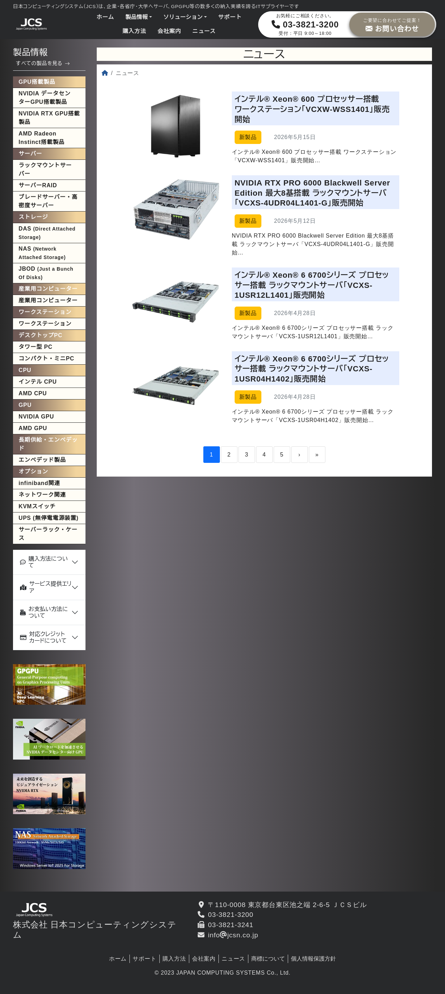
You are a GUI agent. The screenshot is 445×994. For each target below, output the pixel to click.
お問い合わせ (392, 24)
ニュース (204, 31)
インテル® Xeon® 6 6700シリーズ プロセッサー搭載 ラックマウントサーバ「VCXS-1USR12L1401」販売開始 (312, 285)
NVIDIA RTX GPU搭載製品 (49, 118)
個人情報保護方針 (313, 959)
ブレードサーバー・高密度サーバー (48, 201)
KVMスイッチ (37, 506)
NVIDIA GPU (36, 417)
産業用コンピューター (48, 300)
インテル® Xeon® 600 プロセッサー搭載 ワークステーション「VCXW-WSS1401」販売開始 (312, 109)
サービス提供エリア (45, 587)
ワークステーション (45, 324)
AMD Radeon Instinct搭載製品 (42, 138)
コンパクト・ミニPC (46, 358)
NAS (42, 253)
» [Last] (317, 455)
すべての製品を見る (43, 63)
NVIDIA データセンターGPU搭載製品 (45, 97)
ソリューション (183, 17)
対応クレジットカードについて (43, 637)
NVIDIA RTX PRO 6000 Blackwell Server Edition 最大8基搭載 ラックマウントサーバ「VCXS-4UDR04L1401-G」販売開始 (312, 192)
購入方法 (134, 31)
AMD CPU (33, 393)
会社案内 (169, 31)
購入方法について (44, 562)
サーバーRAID (38, 185)
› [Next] (299, 455)
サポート (230, 17)
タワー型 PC (35, 347)
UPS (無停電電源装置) (48, 518)
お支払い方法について (44, 612)
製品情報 (136, 17)
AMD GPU (33, 428)
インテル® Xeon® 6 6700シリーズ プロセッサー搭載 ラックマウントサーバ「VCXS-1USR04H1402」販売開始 (312, 368)
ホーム (105, 17)
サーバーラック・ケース (48, 534)
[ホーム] (105, 73)
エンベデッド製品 (42, 460)
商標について (268, 959)
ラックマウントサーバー (45, 169)
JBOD (46, 273)
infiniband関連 (39, 483)
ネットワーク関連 (42, 495)
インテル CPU (38, 382)
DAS (47, 233)
